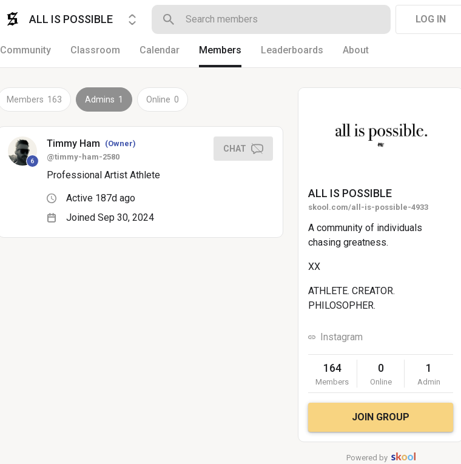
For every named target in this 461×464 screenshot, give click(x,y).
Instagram (341, 337)
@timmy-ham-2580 (83, 156)
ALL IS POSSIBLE (350, 193)
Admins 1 (104, 99)
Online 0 (162, 99)
